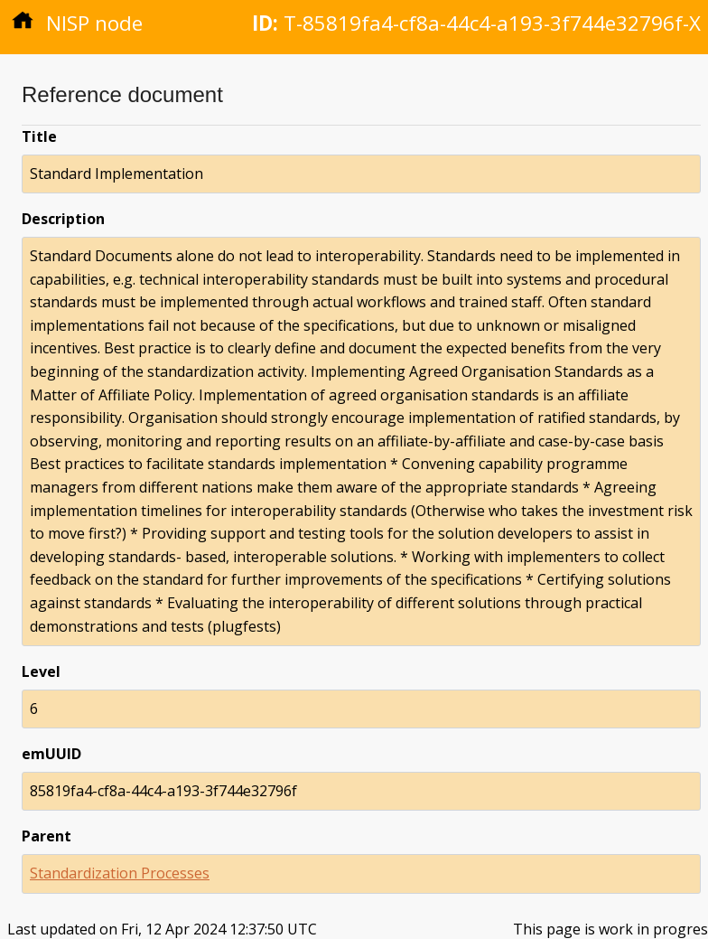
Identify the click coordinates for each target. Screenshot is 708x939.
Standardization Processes (120, 873)
